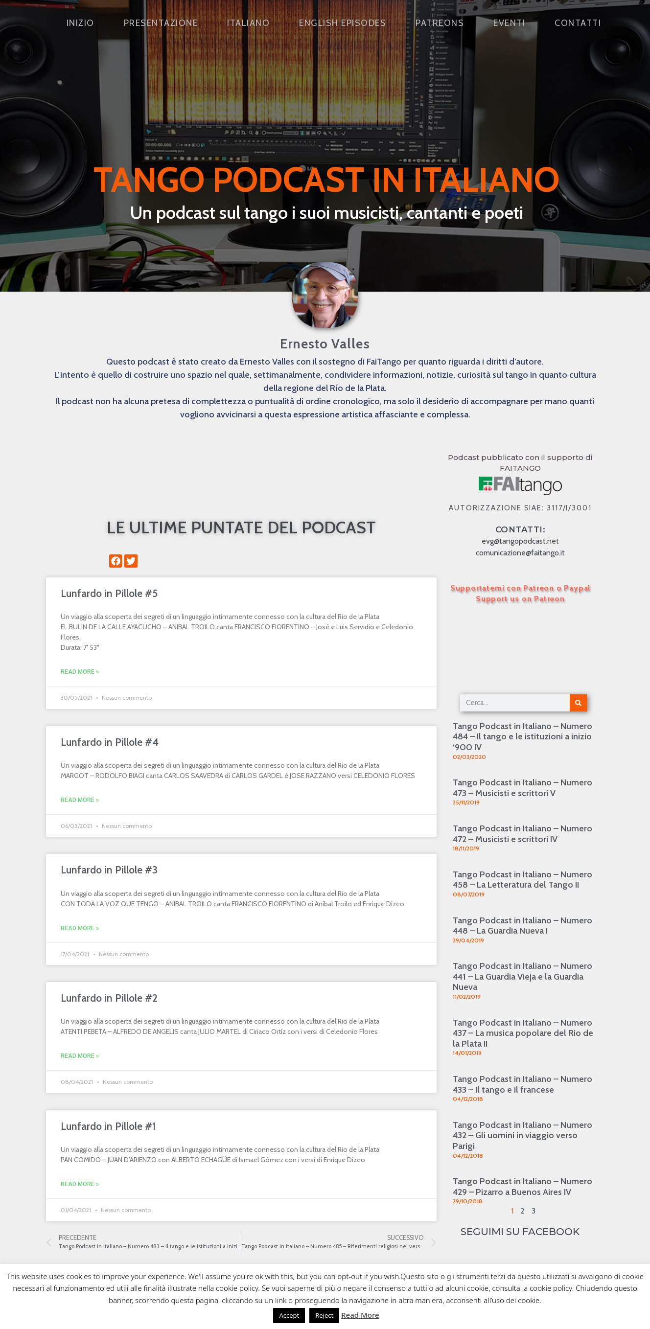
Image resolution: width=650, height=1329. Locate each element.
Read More (360, 1315)
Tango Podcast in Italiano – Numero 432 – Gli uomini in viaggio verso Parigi (522, 1135)
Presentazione (161, 23)
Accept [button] (289, 1315)
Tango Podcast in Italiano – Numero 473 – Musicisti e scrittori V (522, 788)
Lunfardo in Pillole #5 (109, 593)
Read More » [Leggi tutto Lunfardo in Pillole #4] (80, 800)
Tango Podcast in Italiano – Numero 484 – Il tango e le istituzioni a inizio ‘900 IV (522, 737)
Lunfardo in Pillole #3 (109, 870)
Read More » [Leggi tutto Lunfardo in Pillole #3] (80, 928)
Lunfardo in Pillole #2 (109, 998)
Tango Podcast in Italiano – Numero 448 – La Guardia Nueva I (522, 926)
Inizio (80, 23)
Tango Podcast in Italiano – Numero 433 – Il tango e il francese (522, 1084)
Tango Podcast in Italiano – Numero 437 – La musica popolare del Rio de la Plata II (523, 1033)
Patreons (440, 23)
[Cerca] (578, 702)
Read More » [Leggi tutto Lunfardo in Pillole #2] (80, 1056)
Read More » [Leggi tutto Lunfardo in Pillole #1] (80, 1184)
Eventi (509, 23)
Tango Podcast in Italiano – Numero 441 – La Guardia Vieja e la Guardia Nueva (522, 976)
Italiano (248, 23)
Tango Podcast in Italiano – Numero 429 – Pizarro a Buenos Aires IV (522, 1186)
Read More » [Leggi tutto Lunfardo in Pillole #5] (80, 671)
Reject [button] (324, 1315)
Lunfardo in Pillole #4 (110, 742)
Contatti (578, 23)
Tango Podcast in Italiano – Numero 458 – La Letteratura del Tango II (522, 880)
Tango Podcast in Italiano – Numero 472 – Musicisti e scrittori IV (522, 834)
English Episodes (342, 23)
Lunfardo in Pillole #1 (108, 1126)
